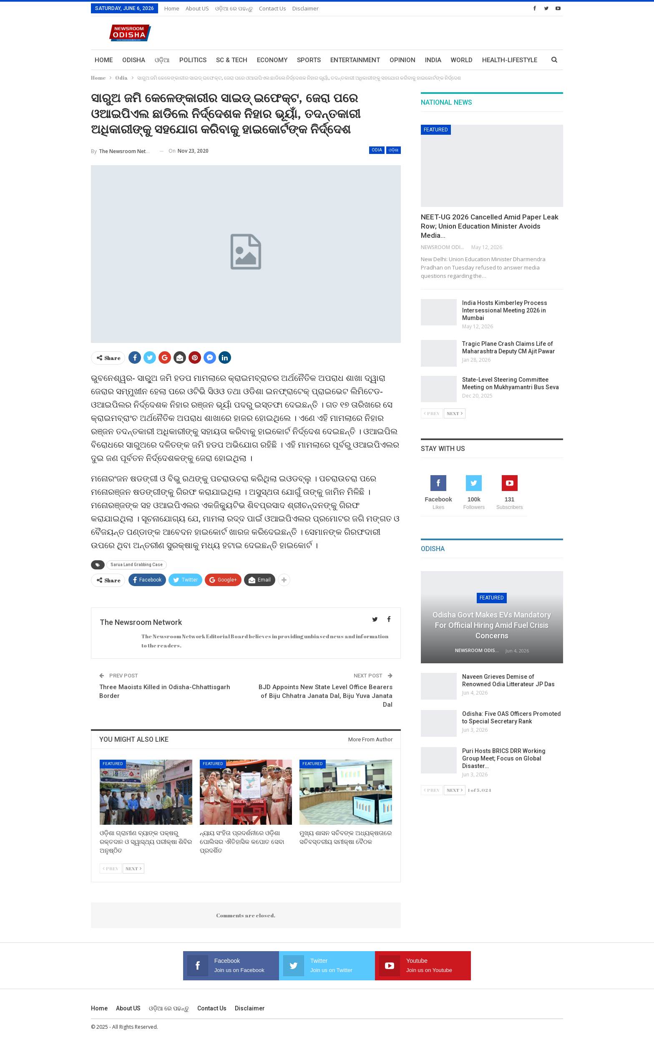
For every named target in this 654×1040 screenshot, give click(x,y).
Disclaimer (305, 8)
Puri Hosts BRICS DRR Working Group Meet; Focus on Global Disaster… (504, 758)
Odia (377, 150)
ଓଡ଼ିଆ (162, 60)
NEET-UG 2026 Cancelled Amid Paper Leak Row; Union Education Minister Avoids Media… (489, 226)
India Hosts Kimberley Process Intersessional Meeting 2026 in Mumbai (504, 310)
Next (133, 868)
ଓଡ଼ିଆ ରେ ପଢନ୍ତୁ (234, 8)
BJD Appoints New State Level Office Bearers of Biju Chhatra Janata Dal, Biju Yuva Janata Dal (325, 695)
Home (171, 8)
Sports (309, 60)
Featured (113, 763)
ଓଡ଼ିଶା (393, 150)
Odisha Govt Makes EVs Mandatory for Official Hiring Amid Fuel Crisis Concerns (492, 625)
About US (197, 8)
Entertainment (355, 60)
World (462, 60)
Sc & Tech (231, 60)
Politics (192, 60)
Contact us (272, 8)
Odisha (133, 60)
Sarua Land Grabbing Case (137, 564)
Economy (272, 60)
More (491, 60)
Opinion (402, 60)
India (433, 60)
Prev (111, 868)
